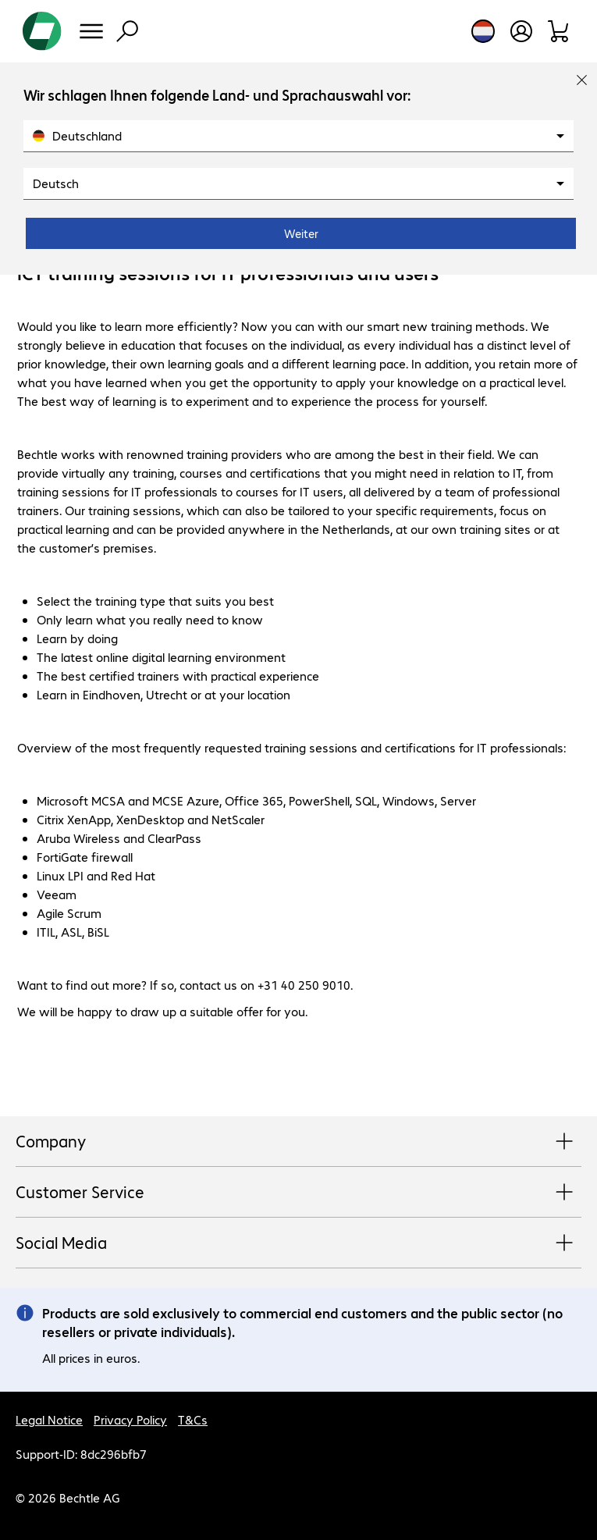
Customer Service (298, 1192)
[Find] (127, 31)
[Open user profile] (521, 31)
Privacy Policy (130, 1419)
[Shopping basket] (559, 31)
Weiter (301, 233)
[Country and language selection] (483, 31)
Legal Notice (49, 1419)
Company (298, 1142)
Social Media (298, 1243)
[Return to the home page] (42, 31)
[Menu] (91, 31)
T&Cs (193, 1419)
